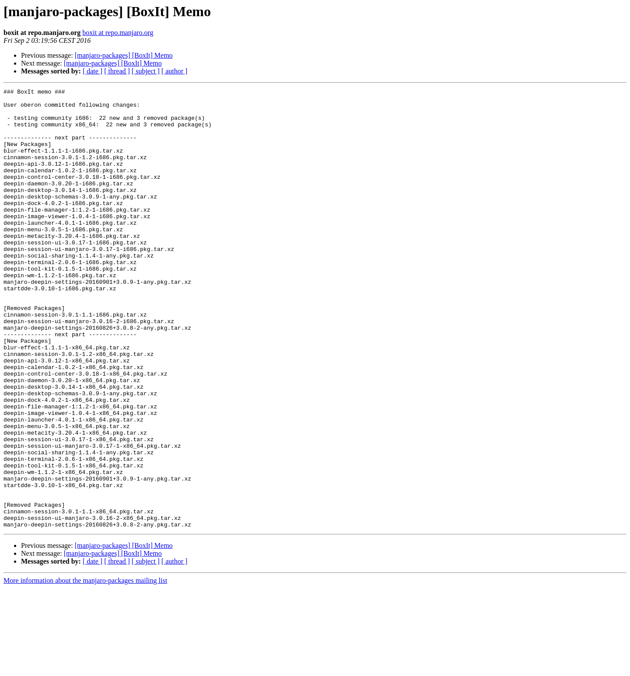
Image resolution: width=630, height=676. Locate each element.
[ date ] (92, 71)
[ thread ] (117, 71)
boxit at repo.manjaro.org (117, 32)
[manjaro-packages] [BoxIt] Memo (124, 55)
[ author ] (174, 71)
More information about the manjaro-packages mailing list (85, 668)
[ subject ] (146, 71)
